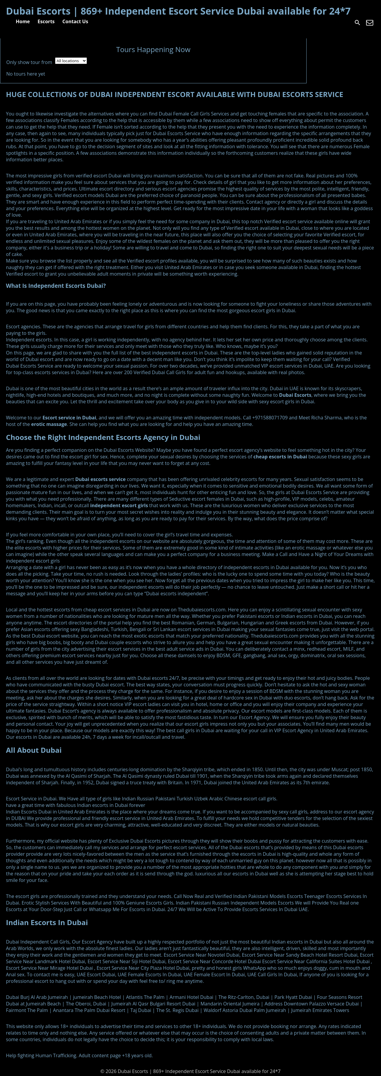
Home (23, 21)
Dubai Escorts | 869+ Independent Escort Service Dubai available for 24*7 (178, 10)
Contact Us (75, 21)
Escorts (46, 21)
